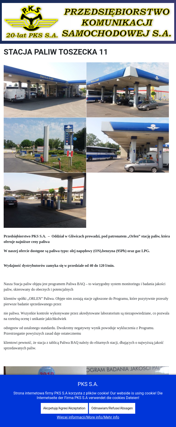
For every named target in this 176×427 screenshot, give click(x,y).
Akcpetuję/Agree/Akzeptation (64, 408)
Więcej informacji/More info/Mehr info (88, 417)
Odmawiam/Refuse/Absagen (112, 408)
